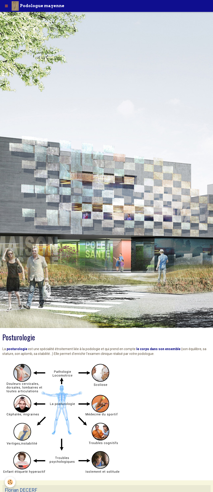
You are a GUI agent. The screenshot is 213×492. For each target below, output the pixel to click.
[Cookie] (10, 482)
